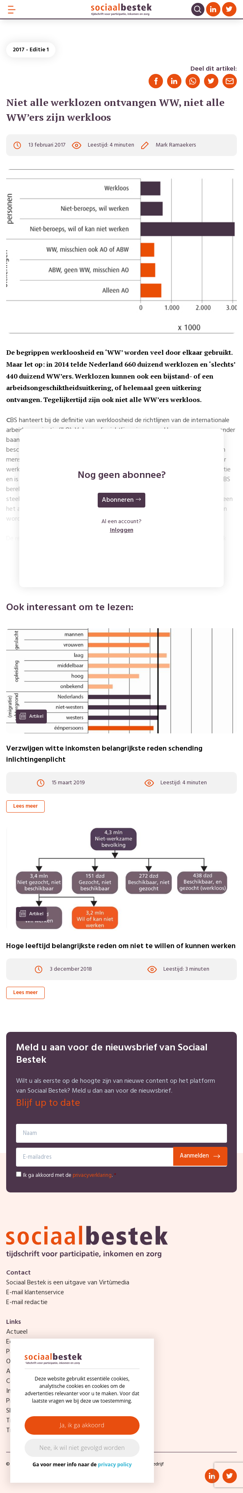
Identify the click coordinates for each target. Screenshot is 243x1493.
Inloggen (121, 530)
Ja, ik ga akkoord (82, 1425)
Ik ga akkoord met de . (69, 1175)
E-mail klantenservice (35, 1292)
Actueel (17, 1332)
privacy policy (115, 1464)
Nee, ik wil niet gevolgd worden (82, 1448)
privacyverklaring (92, 1175)
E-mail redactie (27, 1302)
